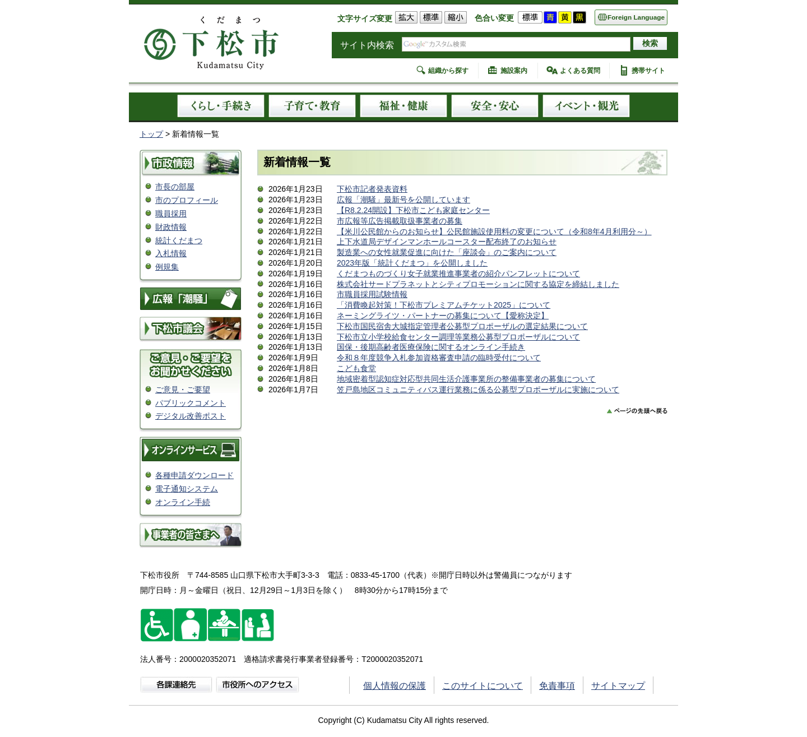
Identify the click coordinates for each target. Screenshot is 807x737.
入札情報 (171, 253)
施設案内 (513, 71)
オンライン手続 (182, 502)
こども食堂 (356, 368)
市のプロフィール (186, 200)
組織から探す (448, 71)
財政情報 (171, 227)
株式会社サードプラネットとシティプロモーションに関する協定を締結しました (478, 284)
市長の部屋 (174, 186)
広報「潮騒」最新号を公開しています (403, 199)
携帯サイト (648, 71)
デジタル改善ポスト (190, 415)
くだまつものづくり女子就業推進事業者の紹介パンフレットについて (458, 273)
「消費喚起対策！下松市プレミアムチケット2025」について (443, 304)
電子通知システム (186, 488)
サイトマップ (618, 685)
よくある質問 (580, 71)
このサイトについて (482, 685)
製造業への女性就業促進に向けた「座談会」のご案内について (446, 252)
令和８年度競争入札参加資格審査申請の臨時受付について (439, 357)
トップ (151, 133)
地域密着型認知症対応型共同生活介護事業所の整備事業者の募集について (466, 378)
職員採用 (171, 213)
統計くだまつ (178, 240)
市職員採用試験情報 (372, 294)
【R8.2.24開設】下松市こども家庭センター (413, 210)
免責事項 (557, 685)
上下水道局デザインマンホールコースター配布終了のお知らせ (446, 241)
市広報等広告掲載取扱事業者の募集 (399, 220)
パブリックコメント (190, 402)
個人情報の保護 (394, 685)
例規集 (167, 266)
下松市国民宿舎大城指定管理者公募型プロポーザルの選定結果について (462, 326)
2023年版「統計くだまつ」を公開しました (412, 262)
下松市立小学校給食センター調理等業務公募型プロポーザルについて (458, 336)
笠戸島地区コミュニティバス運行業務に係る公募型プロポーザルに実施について (478, 389)
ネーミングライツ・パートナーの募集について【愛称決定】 (443, 315)
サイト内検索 (367, 45)
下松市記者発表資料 (372, 188)
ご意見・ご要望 (182, 389)
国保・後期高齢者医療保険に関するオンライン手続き (431, 346)
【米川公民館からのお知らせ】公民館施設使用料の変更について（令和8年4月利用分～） (494, 231)
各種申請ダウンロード (194, 475)
